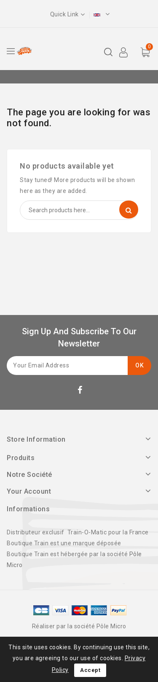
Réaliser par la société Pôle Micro (79, 626)
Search (128, 209)
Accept (90, 670)
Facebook (80, 391)
